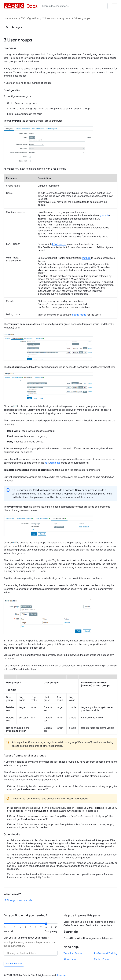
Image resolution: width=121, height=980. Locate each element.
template (55, 462)
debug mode (79, 314)
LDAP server (59, 244)
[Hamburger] (114, 6)
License (61, 975)
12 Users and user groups (56, 18)
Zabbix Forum (101, 959)
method (86, 257)
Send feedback (14, 963)
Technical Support (73, 953)
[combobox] (74, 6)
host (47, 462)
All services (69, 959)
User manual (10, 18)
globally (104, 215)
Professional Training (105, 953)
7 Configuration (29, 18)
